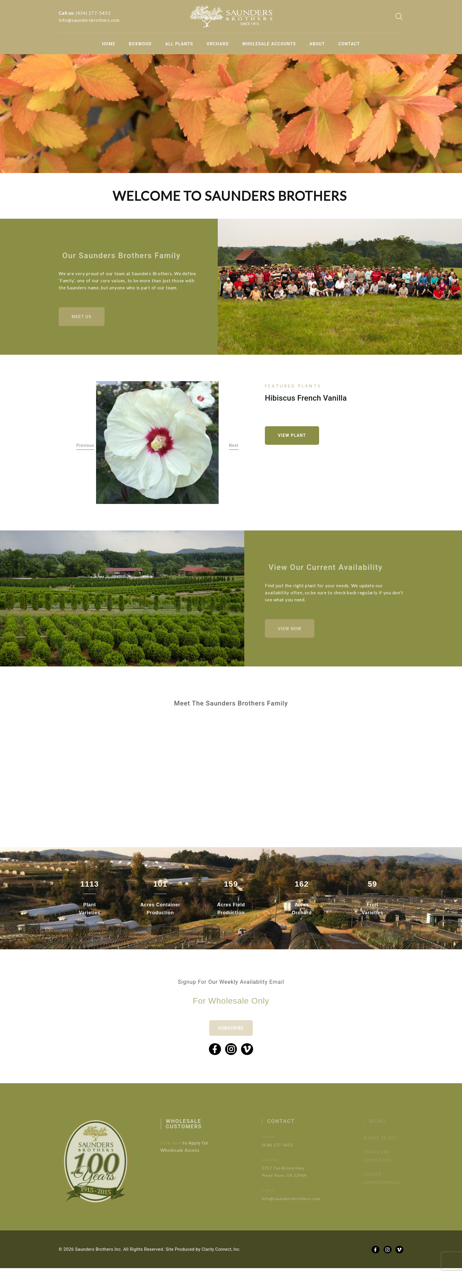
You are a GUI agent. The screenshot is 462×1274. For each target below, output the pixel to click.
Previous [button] (85, 447)
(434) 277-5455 (93, 13)
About (317, 44)
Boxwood (140, 44)
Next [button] (233, 447)
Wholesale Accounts (269, 44)
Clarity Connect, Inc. (222, 1255)
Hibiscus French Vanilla (306, 398)
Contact (349, 44)
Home (108, 44)
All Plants (179, 44)
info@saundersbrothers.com (89, 20)
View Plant (294, 437)
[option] (157, 444)
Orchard (218, 44)
